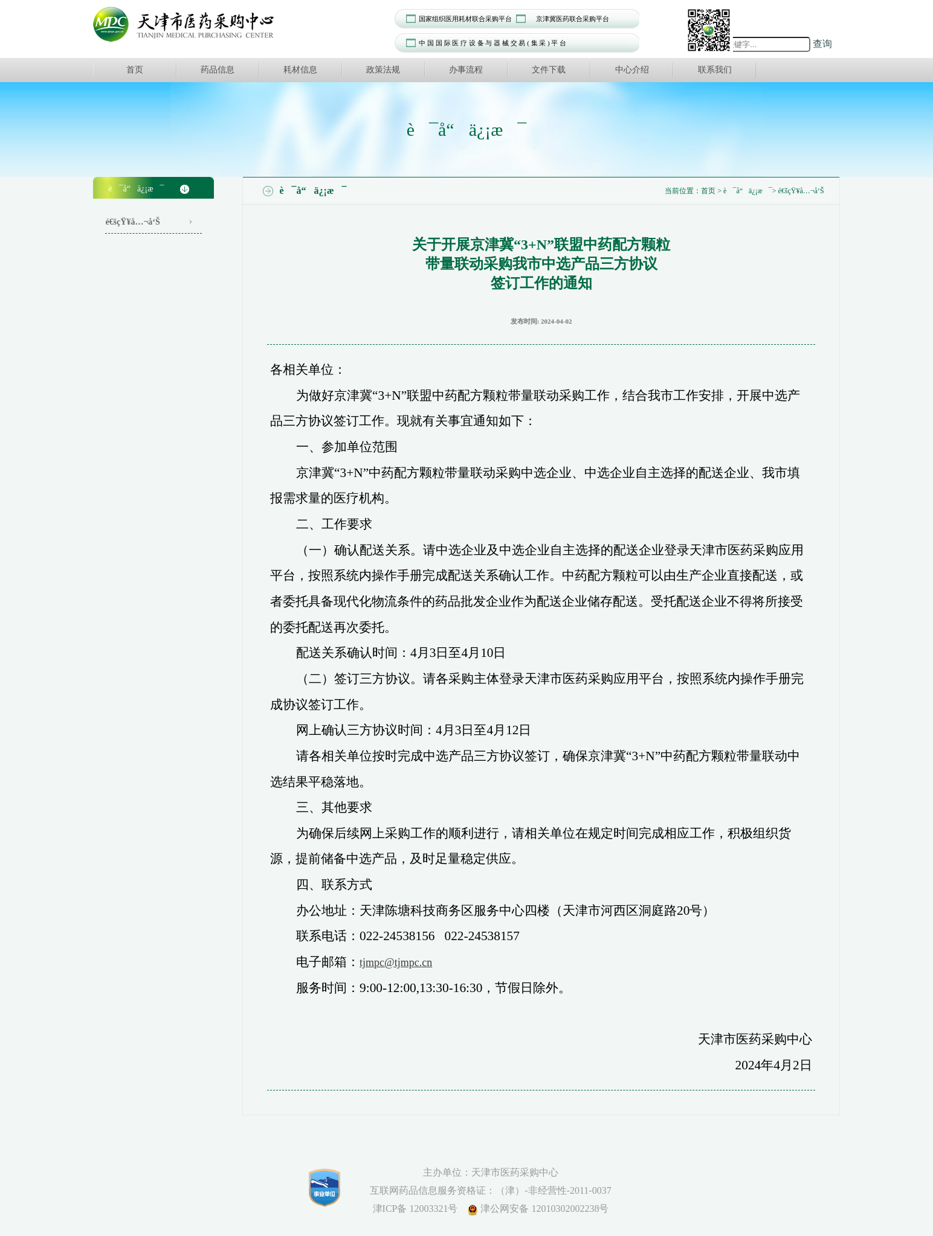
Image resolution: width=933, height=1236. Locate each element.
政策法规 (383, 69)
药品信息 (217, 69)
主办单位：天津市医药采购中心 (490, 1172)
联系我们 (715, 69)
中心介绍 (632, 69)
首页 (134, 69)
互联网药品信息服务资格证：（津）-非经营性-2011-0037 (490, 1190)
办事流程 (466, 69)
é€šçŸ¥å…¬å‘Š (132, 221)
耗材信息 (300, 69)
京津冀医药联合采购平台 (572, 18)
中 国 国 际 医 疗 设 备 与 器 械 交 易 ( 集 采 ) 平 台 (492, 42)
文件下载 (549, 69)
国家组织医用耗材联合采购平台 (465, 18)
